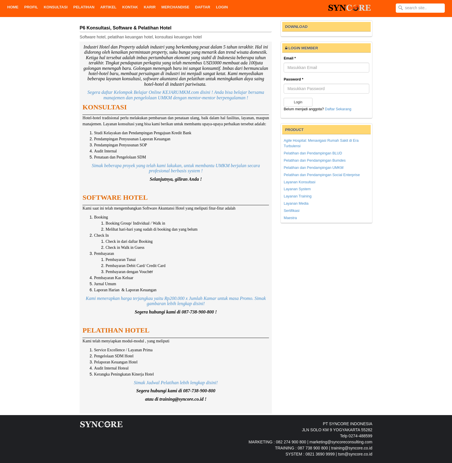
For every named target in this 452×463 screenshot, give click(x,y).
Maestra (290, 218)
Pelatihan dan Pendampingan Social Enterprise (322, 175)
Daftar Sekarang (338, 109)
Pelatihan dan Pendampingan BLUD (313, 153)
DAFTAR (202, 7)
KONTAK (130, 7)
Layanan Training (298, 196)
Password (293, 79)
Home (12, 7)
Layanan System (297, 189)
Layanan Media (296, 203)
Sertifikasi (292, 211)
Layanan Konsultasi (299, 182)
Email (290, 58)
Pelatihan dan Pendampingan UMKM (313, 168)
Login (222, 7)
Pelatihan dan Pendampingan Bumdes (315, 160)
